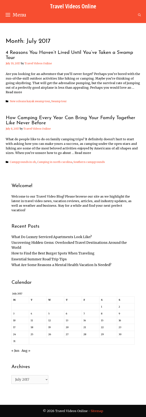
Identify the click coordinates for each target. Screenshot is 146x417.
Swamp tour (59, 101)
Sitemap (97, 411)
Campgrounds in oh (23, 162)
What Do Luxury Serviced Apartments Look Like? (51, 237)
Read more (14, 92)
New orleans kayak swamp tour (30, 101)
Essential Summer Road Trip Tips (39, 259)
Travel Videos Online (73, 6)
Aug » (25, 350)
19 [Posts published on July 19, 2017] (49, 327)
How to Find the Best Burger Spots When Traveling (52, 253)
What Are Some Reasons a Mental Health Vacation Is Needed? (61, 265)
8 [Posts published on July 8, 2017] (101, 313)
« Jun (15, 350)
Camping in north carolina (54, 162)
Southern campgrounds (89, 162)
